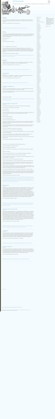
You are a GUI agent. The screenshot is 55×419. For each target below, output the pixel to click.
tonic (31, 180)
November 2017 (39, 79)
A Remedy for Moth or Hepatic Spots (10, 209)
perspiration (6, 180)
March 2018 (38, 75)
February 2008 (38, 121)
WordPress (5, 307)
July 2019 (38, 64)
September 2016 (39, 92)
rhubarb (15, 180)
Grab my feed (48, 26)
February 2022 (38, 44)
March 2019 (38, 66)
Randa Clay (13, 307)
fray (13, 69)
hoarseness (9, 179)
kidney (15, 69)
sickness (19, 180)
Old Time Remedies (18, 1)
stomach (24, 180)
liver (32, 55)
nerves (9, 204)
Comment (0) (13, 56)
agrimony (12, 69)
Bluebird (9, 307)
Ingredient (6, 55)
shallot (23, 204)
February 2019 (38, 67)
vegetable (4, 205)
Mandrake (5, 17)
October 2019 (38, 63)
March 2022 (38, 43)
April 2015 (38, 108)
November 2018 (39, 70)
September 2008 (39, 114)
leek (5, 204)
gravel (25, 55)
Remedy (8, 55)
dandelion (16, 55)
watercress (8, 181)
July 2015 (38, 105)
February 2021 (38, 54)
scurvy (17, 180)
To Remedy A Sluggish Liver (8, 86)
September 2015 (39, 103)
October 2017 (38, 80)
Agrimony (5, 60)
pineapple (11, 180)
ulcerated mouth (24, 69)
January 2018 (38, 77)
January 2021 (38, 55)
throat (28, 180)
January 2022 (38, 45)
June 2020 (38, 57)
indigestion (13, 179)
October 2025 (38, 29)
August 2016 (38, 93)
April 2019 (38, 65)
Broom (4, 31)
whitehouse (6, 205)
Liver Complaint (6, 73)
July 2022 (38, 39)
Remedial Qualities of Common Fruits (10, 103)
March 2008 (38, 120)
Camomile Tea (5, 230)
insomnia (16, 179)
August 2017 (38, 82)
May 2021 (38, 52)
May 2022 (38, 41)
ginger (19, 82)
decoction (18, 55)
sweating (26, 180)
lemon (17, 179)
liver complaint (23, 82)
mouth (18, 69)
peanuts (3, 180)
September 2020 (39, 56)
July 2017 (38, 83)
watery (10, 56)
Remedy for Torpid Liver (7, 246)
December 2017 (39, 78)
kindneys (4, 204)
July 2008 (38, 116)
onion (30, 179)
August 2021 (38, 49)
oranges (32, 179)
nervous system (12, 204)
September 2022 (39, 37)
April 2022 (38, 42)
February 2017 (38, 87)
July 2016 (38, 94)
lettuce (21, 179)
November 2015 (39, 101)
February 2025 (38, 30)
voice (6, 181)
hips (26, 55)
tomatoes (30, 180)
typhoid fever (4, 181)
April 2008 (38, 119)
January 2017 (38, 88)
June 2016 (38, 95)
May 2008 (38, 118)
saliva (21, 204)
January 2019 (38, 68)
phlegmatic (4, 56)
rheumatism (13, 180)
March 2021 (38, 53)
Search (49, 2)
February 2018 (38, 76)
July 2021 (38, 50)
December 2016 (39, 89)
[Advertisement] (18, 25)
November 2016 (39, 90)
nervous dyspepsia (27, 179)
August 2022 (38, 38)
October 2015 (38, 102)
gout (23, 55)
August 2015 (38, 104)
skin (20, 180)
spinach (22, 180)
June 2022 (38, 40)
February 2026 (38, 25)
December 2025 (39, 27)
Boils (37, 19)
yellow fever (13, 181)
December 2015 (39, 100)
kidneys (31, 55)
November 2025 (39, 28)
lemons (19, 179)
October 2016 (38, 91)
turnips (33, 180)
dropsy (22, 55)
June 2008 (38, 117)
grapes (3, 179)
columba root (10, 82)
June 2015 (38, 106)
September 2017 (39, 81)
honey (11, 179)
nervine (24, 179)
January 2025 (38, 31)
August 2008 (38, 115)
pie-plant (8, 180)
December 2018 (39, 69)
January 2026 (38, 26)
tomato (26, 204)
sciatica (6, 56)
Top (21, 307)
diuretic (20, 55)
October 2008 (38, 113)
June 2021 (38, 51)
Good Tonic (38, 18)
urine (9, 56)
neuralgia (15, 204)
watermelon (11, 181)
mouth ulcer (20, 69)
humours (28, 55)
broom (13, 55)
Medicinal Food (6, 185)
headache (7, 179)
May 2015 (38, 107)
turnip (30, 204)
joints (29, 55)
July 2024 (38, 32)
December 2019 (39, 62)
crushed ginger (13, 82)
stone (7, 56)
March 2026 (38, 24)
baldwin (12, 55)
